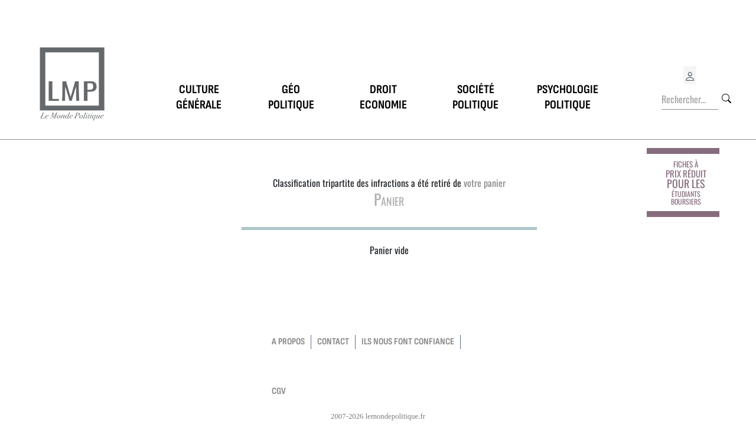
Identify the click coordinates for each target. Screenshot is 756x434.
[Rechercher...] (690, 100)
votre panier (485, 183)
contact (333, 341)
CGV (279, 391)
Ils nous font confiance (407, 341)
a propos (288, 341)
